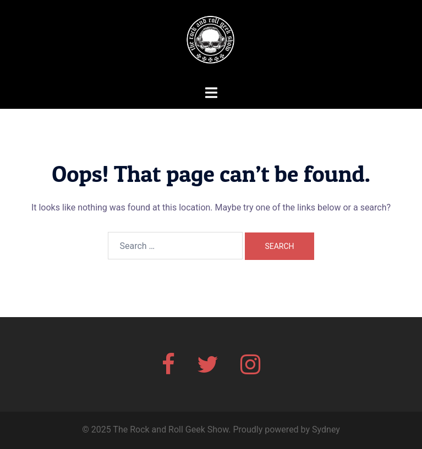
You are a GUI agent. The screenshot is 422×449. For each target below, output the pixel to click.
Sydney (326, 429)
